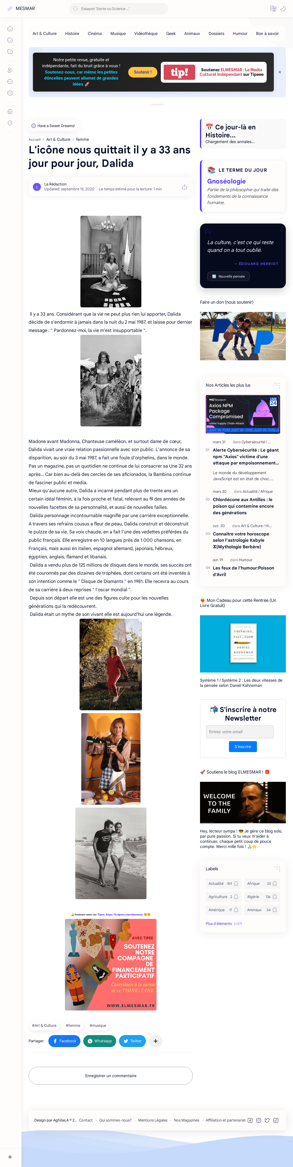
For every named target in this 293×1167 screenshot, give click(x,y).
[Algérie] (262, 897)
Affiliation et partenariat (226, 1120)
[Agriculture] (223, 897)
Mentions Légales (152, 1120)
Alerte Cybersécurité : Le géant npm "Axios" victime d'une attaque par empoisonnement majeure (246, 456)
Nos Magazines (186, 1120)
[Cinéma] (95, 33)
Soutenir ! (143, 72)
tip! (179, 72)
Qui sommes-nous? (115, 1120)
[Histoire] (72, 33)
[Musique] (118, 33)
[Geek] (171, 33)
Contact (86, 1120)
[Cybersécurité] (254, 442)
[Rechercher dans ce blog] (118, 9)
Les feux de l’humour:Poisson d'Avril (243, 571)
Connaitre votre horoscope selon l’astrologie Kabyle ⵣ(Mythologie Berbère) (241, 540)
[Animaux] (192, 33)
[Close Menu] (280, 72)
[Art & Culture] (45, 33)
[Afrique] (266, 491)
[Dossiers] (216, 33)
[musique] (98, 1025)
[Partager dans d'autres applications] (156, 1041)
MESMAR (25, 8)
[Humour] (240, 33)
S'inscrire (243, 746)
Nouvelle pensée (228, 276)
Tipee (100, 914)
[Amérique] (223, 910)
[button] (273, 8)
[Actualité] (251, 491)
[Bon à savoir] (267, 33)
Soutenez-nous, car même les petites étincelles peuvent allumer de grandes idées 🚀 (81, 78)
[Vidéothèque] (146, 33)
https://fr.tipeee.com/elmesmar (124, 914)
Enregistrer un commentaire (110, 1075)
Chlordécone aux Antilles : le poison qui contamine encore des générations (243, 506)
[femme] (73, 1025)
